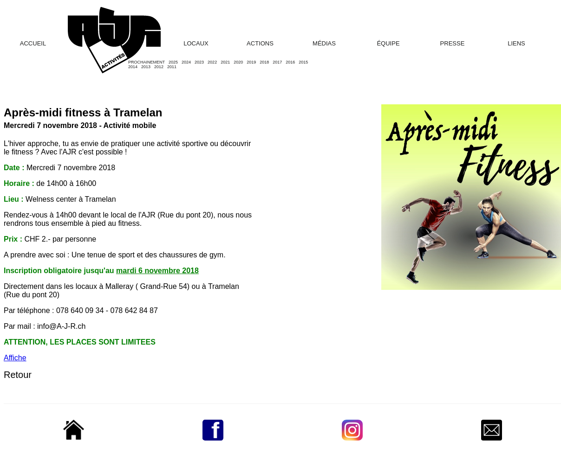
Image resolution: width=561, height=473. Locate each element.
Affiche (15, 358)
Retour (18, 375)
